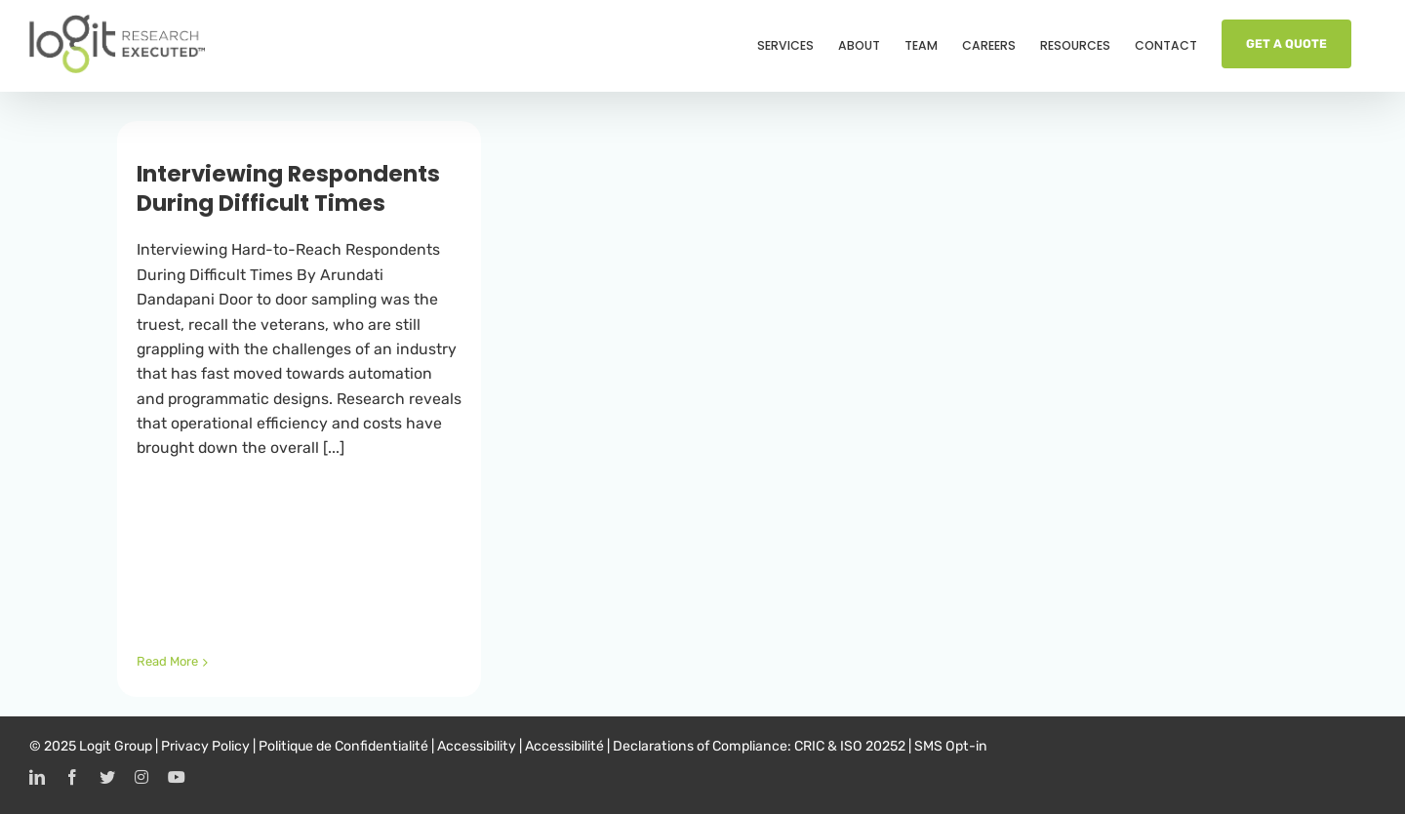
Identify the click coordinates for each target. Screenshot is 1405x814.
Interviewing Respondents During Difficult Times (288, 188)
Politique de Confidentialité (343, 746)
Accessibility (476, 746)
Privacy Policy (205, 746)
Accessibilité (564, 746)
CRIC (809, 746)
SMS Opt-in (950, 746)
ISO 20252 (872, 746)
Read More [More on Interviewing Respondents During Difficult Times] (167, 661)
